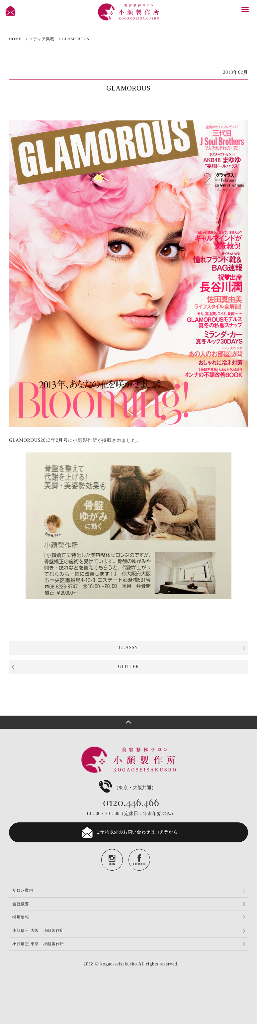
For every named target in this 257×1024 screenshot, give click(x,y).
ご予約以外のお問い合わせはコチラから (128, 832)
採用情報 (20, 917)
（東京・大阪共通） (126, 787)
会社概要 (20, 904)
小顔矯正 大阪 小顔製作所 (38, 930)
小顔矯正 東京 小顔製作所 (38, 943)
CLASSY (128, 647)
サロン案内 (23, 890)
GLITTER (128, 666)
